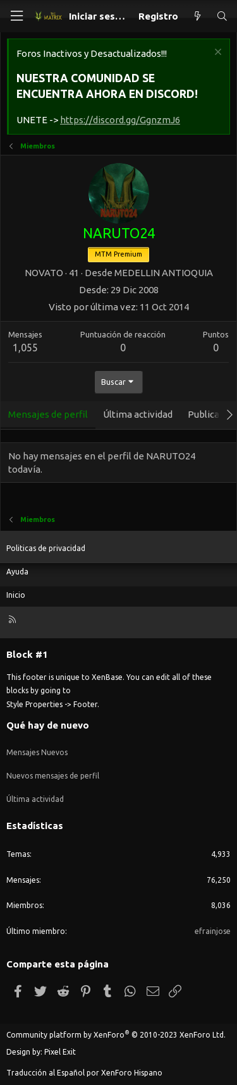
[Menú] (16, 16)
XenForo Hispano (131, 1073)
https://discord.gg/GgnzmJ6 (120, 119)
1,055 (25, 347)
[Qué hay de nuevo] (197, 16)
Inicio (15, 595)
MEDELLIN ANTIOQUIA (163, 272)
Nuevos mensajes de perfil (52, 776)
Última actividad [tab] (138, 414)
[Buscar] (222, 16)
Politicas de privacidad (45, 548)
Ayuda (17, 571)
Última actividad (35, 799)
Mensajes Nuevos (37, 752)
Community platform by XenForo (116, 1035)
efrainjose (213, 931)
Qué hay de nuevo (47, 725)
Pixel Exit (60, 1052)
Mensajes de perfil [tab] (48, 414)
